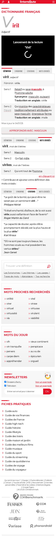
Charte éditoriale (36, 480)
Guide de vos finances (17, 415)
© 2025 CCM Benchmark (28, 489)
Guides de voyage (15, 465)
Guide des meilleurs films (19, 444)
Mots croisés (44, 71)
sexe (28, 89)
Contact (8, 483)
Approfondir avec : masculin (27, 130)
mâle (26, 158)
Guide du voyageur (15, 469)
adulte (29, 93)
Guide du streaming (16, 457)
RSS (28, 483)
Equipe (25, 480)
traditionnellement (25, 110)
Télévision (10, 386)
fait (21, 158)
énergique (38, 113)
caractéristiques (41, 106)
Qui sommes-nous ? (12, 480)
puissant (45, 96)
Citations (30, 71)
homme (20, 93)
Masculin (19, 152)
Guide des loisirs (14, 436)
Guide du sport (13, 453)
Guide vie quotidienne (17, 461)
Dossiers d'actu (12, 382)
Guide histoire (13, 428)
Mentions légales (43, 485)
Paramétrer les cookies (26, 485)
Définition (7, 140)
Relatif (18, 89)
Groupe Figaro (28, 487)
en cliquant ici (47, 176)
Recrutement (37, 483)
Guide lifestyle (13, 432)
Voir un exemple (43, 382)
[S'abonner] (28, 391)
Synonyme (18, 71)
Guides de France (15, 419)
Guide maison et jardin (17, 440)
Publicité (48, 480)
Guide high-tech (14, 423)
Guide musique (13, 448)
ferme (48, 113)
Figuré (7, 110)
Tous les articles (19, 483)
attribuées (42, 110)
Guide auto (11, 411)
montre (23, 106)
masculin (34, 96)
